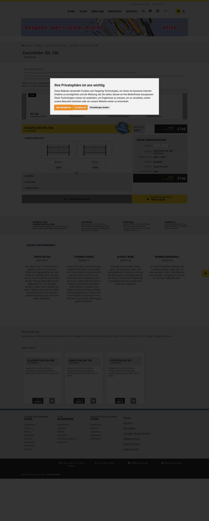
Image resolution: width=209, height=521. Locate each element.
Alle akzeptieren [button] (63, 107)
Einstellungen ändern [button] (99, 107)
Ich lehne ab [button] (80, 107)
